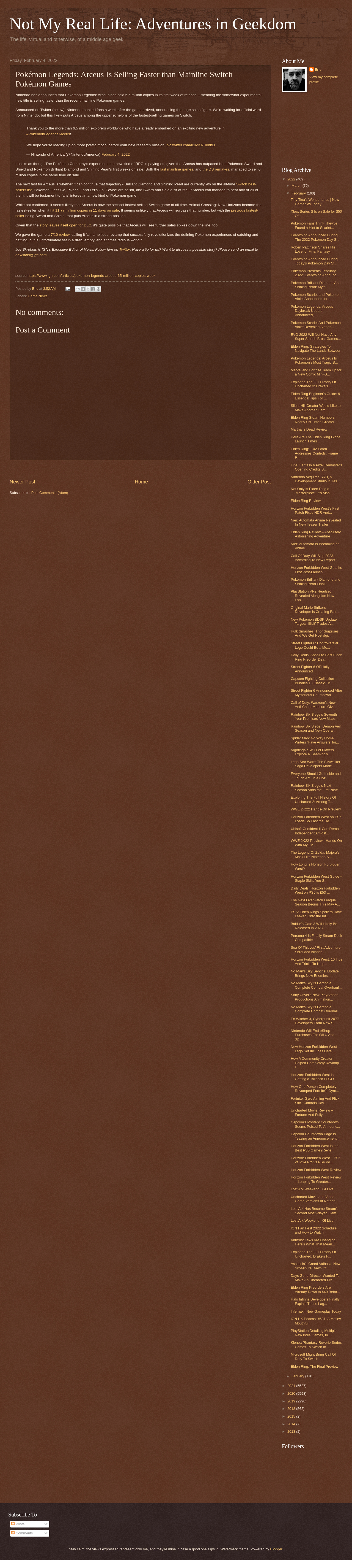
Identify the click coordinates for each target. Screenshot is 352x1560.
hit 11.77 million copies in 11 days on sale (84, 210)
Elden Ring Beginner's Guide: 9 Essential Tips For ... (315, 396)
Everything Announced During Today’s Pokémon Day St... (314, 261)
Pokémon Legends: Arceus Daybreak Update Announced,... (312, 310)
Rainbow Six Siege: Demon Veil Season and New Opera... (315, 728)
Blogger (276, 1549)
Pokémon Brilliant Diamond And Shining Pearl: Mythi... (315, 285)
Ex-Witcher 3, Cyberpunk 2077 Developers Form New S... (315, 1021)
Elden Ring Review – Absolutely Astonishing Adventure (316, 534)
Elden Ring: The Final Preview (314, 1366)
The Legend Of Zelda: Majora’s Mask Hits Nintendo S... (315, 854)
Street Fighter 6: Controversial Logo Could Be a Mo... (314, 645)
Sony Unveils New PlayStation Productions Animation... (314, 997)
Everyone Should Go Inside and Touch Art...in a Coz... (316, 776)
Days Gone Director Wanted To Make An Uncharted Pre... (315, 1278)
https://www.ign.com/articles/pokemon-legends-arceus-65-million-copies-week (91, 276)
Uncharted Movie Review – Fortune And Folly (312, 1112)
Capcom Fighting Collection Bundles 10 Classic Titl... (312, 681)
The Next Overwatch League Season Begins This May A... (315, 902)
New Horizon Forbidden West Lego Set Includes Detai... (314, 1049)
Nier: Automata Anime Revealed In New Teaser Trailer (316, 522)
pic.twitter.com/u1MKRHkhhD (190, 145)
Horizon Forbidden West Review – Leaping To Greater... (316, 1179)
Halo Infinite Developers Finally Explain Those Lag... (315, 1301)
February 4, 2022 (115, 154)
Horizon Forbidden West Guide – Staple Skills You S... (316, 878)
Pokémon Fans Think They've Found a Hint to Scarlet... (314, 225)
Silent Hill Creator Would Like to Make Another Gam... (316, 408)
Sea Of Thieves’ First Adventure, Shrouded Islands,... (316, 949)
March (297, 185)
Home (141, 482)
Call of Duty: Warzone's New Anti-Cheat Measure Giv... (313, 705)
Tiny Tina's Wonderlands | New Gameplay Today (315, 202)
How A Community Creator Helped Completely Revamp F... (315, 1062)
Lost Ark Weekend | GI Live (312, 1189)
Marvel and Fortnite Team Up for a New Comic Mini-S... (316, 372)
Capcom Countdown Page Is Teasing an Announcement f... (316, 1136)
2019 (291, 1401)
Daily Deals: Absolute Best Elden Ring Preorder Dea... (316, 657)
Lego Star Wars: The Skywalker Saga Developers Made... (315, 764)
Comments (22, 1533)
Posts (17, 1524)
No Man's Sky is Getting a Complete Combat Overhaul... (316, 985)
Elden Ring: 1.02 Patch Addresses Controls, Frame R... (314, 453)
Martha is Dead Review (309, 429)
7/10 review (60, 234)
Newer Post (22, 482)
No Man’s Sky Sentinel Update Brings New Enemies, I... (315, 973)
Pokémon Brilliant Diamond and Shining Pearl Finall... (315, 581)
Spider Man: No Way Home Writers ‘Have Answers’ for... (315, 740)
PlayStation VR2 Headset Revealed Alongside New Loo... (312, 595)
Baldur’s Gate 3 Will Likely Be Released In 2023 (314, 926)
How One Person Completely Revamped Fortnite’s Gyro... (315, 1089)
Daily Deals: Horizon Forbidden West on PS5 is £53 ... (315, 890)
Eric (318, 69)
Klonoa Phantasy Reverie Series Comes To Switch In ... (316, 1344)
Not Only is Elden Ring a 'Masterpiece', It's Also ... (312, 491)
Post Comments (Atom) (49, 493)
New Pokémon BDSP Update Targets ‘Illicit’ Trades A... (314, 621)
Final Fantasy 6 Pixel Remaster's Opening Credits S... (316, 467)
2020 (291, 1393)
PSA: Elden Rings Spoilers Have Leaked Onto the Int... (316, 914)
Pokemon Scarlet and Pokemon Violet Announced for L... (315, 297)
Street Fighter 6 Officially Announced (310, 669)
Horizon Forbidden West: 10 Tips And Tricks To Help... (316, 961)
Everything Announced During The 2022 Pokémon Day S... (315, 237)
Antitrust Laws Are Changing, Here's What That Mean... (313, 1242)
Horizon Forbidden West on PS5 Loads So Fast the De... (316, 819)
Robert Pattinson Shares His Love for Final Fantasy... (313, 249)
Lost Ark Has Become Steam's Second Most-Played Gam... (315, 1211)
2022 (291, 179)
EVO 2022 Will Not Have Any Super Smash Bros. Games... (316, 336)
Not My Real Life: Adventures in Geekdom (153, 24)
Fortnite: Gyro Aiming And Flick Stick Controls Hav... (315, 1100)
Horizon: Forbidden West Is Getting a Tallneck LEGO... (314, 1077)
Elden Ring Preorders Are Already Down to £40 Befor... (315, 1289)
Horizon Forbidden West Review (316, 1170)
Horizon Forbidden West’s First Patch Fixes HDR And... (315, 510)
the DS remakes (215, 169)
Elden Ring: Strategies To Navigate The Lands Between (316, 348)
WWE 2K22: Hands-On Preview (316, 809)
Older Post (259, 482)
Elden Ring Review (306, 501)
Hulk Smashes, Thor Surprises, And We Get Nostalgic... (315, 633)
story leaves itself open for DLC (65, 225)
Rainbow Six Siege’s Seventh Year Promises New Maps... (314, 716)
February (299, 193)
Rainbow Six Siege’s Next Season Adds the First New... (315, 787)
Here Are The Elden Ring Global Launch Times (316, 439)
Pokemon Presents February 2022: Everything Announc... (315, 273)
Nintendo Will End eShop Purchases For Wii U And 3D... (312, 1035)
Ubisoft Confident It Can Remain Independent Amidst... (316, 831)
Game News (37, 296)
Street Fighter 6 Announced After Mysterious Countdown (316, 692)
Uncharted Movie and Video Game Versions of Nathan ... (315, 1199)
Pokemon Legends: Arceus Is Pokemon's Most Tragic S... (314, 360)
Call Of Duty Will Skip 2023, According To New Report (313, 558)
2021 (291, 1386)
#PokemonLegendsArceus (48, 134)
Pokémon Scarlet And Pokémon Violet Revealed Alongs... (316, 325)
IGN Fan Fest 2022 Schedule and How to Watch (314, 1230)
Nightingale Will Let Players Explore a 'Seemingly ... (312, 752)
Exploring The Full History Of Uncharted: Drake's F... (313, 1254)
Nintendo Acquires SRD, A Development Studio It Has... (315, 479)
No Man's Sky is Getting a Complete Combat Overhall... (315, 1009)
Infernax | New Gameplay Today (316, 1311)
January (298, 1376)
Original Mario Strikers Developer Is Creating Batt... (315, 609)
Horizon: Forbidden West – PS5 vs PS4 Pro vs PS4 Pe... (315, 1160)
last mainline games (176, 169)
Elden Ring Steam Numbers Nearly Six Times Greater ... (314, 419)
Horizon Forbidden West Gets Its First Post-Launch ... (316, 570)
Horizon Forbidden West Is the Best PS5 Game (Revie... (315, 1148)
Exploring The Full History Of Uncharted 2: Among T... (313, 799)
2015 (291, 1416)
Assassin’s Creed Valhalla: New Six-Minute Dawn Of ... (315, 1266)
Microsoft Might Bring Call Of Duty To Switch (313, 1356)
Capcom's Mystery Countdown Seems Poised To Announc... (315, 1124)
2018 (291, 1409)
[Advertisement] (309, 129)
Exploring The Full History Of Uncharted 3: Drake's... (313, 384)
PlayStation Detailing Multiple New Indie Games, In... (314, 1333)
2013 (291, 1431)
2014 (291, 1424)
